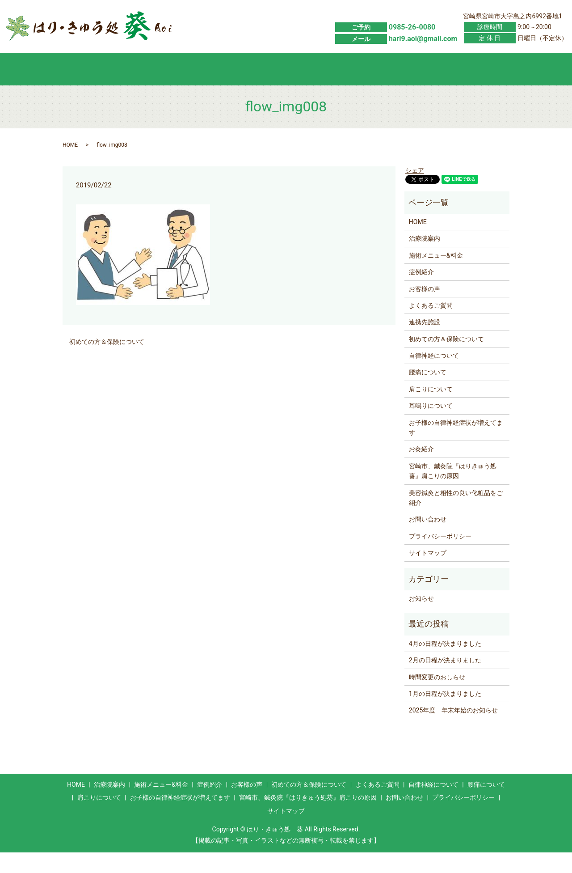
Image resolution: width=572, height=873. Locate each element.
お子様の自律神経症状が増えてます (456, 448)
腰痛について (427, 393)
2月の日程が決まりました (445, 680)
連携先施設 (424, 343)
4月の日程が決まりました (445, 664)
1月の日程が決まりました (445, 714)
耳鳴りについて (431, 426)
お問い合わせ (475, 89)
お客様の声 (284, 89)
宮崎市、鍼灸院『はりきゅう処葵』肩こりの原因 (452, 491)
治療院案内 (424, 259)
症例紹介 (221, 89)
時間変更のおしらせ (437, 697)
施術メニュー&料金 (158, 89)
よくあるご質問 (411, 89)
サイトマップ (427, 573)
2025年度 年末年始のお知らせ (453, 731)
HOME (94, 89)
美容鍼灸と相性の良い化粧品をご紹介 (456, 518)
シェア (414, 191)
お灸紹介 (421, 470)
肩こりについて (431, 409)
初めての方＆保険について (348, 89)
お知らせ (421, 619)
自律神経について (434, 376)
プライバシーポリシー (440, 556)
